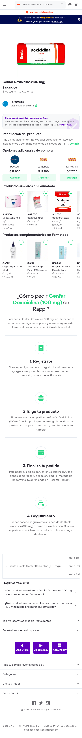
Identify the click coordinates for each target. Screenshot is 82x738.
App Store (22, 647)
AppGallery (60, 647)
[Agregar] (21, 193)
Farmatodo (17, 102)
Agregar (15, 177)
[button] (41, 12)
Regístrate (47, 17)
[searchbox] (40, 5)
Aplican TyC (57, 21)
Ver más (74, 143)
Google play (41, 647)
